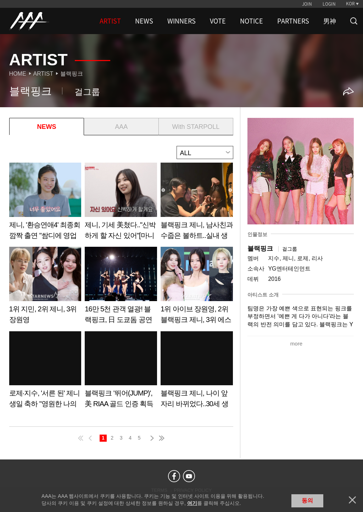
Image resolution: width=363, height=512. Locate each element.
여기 (192, 503)
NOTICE (251, 21)
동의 (307, 500)
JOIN (307, 4)
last (161, 438)
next (150, 438)
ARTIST (110, 21)
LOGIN (329, 4)
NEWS (144, 21)
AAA (121, 126)
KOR (350, 3)
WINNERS (181, 21)
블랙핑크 (71, 74)
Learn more (45, 204)
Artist (43, 74)
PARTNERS (293, 21)
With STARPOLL (196, 126)
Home (17, 74)
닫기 (352, 499)
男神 (329, 21)
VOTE (218, 21)
